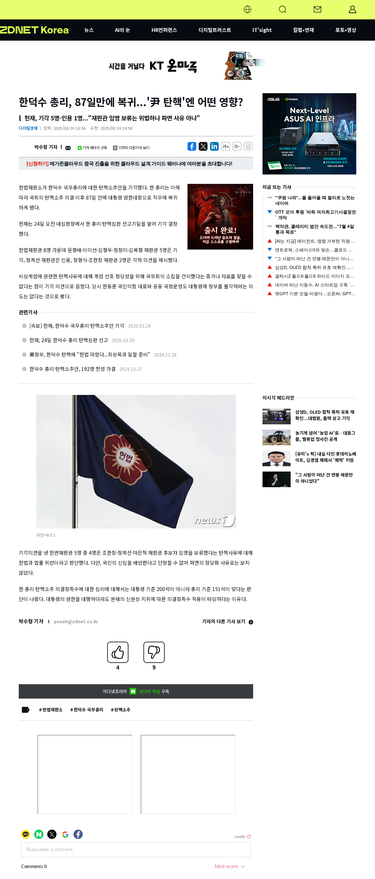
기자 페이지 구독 (92, 147)
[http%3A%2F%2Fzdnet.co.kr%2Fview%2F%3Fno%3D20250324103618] (214, 146)
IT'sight (262, 29)
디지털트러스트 (214, 29)
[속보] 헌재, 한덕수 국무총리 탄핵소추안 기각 (76, 325)
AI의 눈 (122, 29)
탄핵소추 (122, 709)
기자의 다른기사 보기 (131, 147)
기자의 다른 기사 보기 (227, 621)
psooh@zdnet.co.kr (76, 621)
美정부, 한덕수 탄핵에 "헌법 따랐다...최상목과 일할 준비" (89, 354)
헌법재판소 (52, 709)
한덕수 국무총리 (88, 709)
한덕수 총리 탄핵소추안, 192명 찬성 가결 (72, 368)
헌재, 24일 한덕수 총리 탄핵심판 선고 (68, 340)
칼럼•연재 (303, 29)
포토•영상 (345, 29)
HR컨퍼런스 (164, 29)
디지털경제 (28, 128)
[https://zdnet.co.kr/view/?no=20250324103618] (192, 146)
